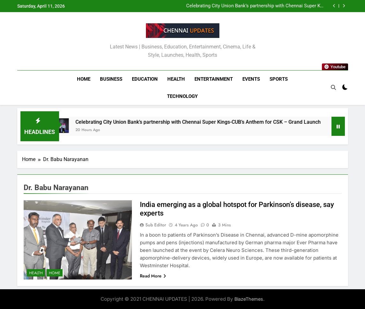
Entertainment (213, 79)
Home (83, 79)
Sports (279, 79)
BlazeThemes (248, 299)
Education (145, 79)
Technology (182, 96)
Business (111, 79)
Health (176, 79)
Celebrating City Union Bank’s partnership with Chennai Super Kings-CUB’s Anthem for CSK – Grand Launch (254, 6)
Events (251, 79)
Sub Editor (155, 225)
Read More (153, 276)
